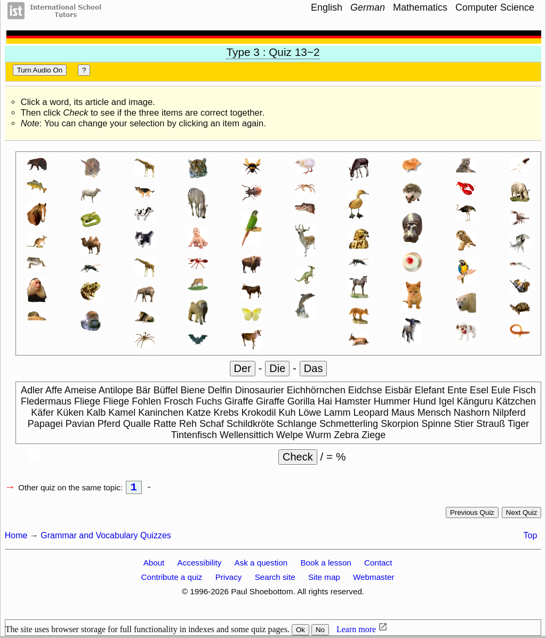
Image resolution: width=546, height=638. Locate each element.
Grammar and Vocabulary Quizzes (106, 537)
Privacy (228, 579)
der (242, 368)
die (277, 368)
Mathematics (420, 7)
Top (530, 537)
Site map (324, 579)
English (326, 7)
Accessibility (200, 564)
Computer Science (494, 7)
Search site (275, 579)
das (313, 368)
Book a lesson (325, 564)
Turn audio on (39, 70)
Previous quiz (472, 515)
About (154, 564)
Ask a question (261, 564)
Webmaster (373, 579)
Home (16, 537)
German (367, 7)
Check (298, 457)
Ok (300, 632)
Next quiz (521, 515)
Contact (378, 564)
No (320, 632)
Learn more (356, 631)
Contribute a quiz (172, 579)
